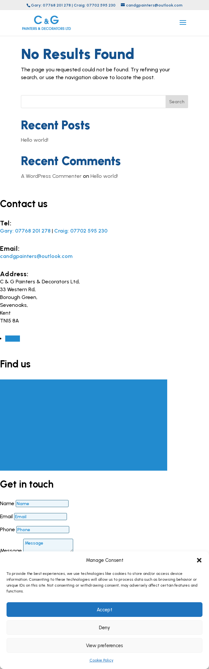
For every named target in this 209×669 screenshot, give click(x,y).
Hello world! (34, 140)
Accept (104, 610)
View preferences (104, 645)
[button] (199, 560)
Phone (7, 529)
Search (177, 102)
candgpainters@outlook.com (36, 256)
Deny (104, 628)
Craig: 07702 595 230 (95, 5)
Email (6, 516)
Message (11, 551)
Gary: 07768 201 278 (51, 5)
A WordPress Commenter (51, 176)
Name (7, 503)
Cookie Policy (101, 660)
